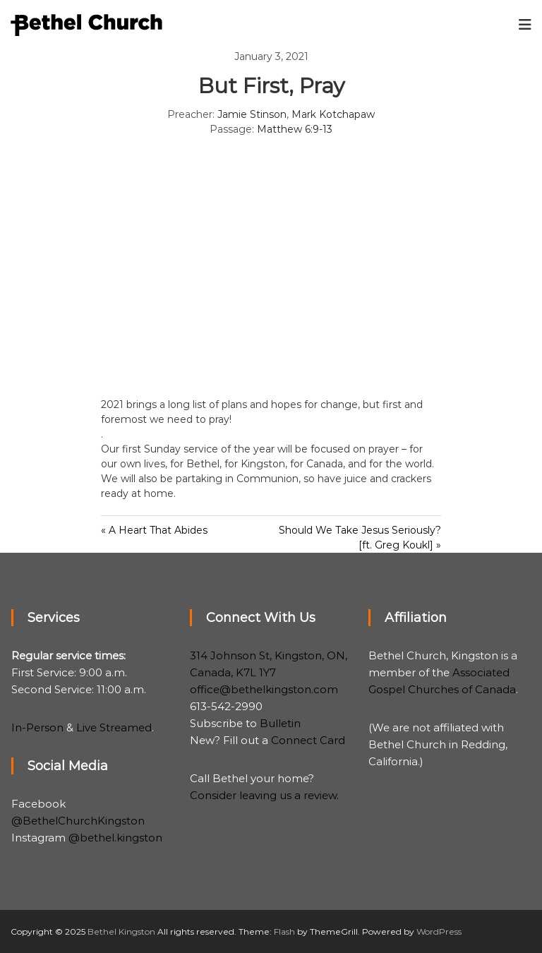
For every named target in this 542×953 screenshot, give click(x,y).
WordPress (439, 931)
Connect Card (308, 740)
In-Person (37, 727)
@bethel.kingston (115, 837)
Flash (284, 931)
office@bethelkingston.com (264, 689)
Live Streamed (114, 727)
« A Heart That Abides (154, 530)
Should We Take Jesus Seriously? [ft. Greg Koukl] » (360, 537)
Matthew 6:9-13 (294, 129)
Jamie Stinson (252, 114)
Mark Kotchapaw (333, 114)
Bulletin (280, 723)
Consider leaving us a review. (264, 795)
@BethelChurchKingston (78, 820)
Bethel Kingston (121, 931)
